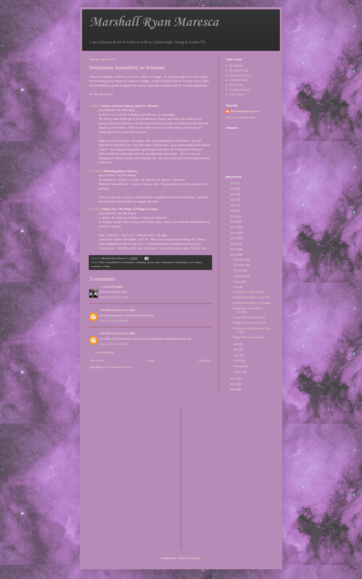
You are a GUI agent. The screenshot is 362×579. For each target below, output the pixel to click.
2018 (233, 221)
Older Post (204, 360)
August (237, 281)
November (239, 265)
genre (158, 262)
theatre (198, 262)
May (236, 349)
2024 (233, 188)
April (236, 355)
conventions (128, 262)
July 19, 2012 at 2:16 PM (114, 297)
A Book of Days (238, 80)
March (237, 360)
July (236, 287)
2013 (233, 249)
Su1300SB (96, 171)
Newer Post (97, 360)
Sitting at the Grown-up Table (249, 322)
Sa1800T (95, 106)
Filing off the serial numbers (249, 337)
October (238, 270)
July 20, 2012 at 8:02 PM (114, 344)
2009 (233, 389)
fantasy (150, 262)
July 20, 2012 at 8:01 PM (114, 320)
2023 (233, 194)
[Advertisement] (203, 477)
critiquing (141, 262)
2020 (233, 210)
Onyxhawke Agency (240, 75)
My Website (236, 65)
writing (106, 266)
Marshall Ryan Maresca (153, 22)
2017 (233, 227)
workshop (96, 266)
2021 (233, 205)
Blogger (196, 558)
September (239, 276)
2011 (233, 378)
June (236, 344)
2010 (233, 384)
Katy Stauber (236, 94)
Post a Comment (104, 352)
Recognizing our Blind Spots (249, 317)
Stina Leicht (236, 84)
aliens (102, 262)
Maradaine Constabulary (174, 262)
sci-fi (191, 262)
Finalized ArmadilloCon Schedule (252, 303)
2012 (233, 254)
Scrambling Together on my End (251, 297)
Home (151, 360)
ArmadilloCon (113, 262)
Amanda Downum (239, 89)
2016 (233, 232)
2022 (233, 199)
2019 (233, 216)
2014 (233, 243)
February (238, 366)
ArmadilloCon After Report (248, 292)
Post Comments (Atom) (118, 367)
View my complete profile (240, 117)
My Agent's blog (238, 70)
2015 (233, 238)
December (239, 259)
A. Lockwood (108, 286)
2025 (233, 183)
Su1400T (95, 209)
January (238, 371)
